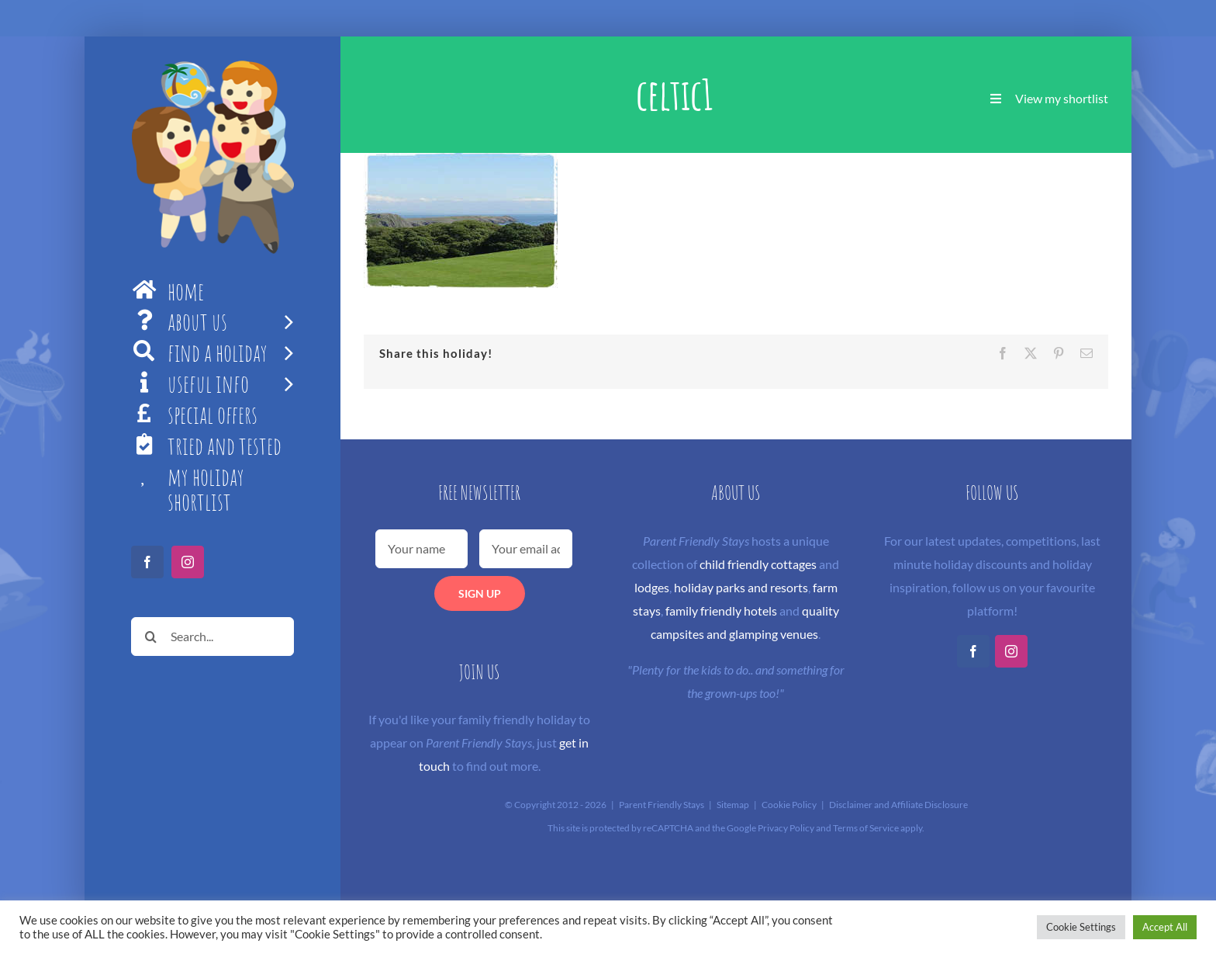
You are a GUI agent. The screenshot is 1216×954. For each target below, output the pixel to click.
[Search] (150, 636)
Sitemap (733, 804)
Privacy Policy (786, 828)
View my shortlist (1061, 98)
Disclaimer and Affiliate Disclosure (898, 804)
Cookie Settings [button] (1081, 927)
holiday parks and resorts (741, 587)
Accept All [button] (1164, 927)
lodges (651, 587)
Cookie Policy (789, 804)
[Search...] (212, 636)
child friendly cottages (758, 564)
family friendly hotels (721, 610)
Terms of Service (866, 828)
